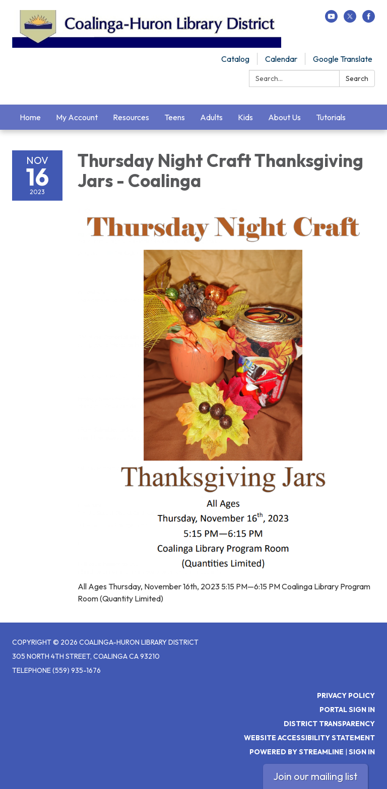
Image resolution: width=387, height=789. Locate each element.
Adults (211, 117)
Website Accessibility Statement (309, 737)
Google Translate (342, 59)
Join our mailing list (315, 776)
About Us (284, 117)
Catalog (235, 59)
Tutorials (331, 117)
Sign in (362, 751)
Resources (131, 117)
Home (30, 117)
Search (357, 78)
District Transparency (329, 723)
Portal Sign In (347, 709)
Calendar (281, 59)
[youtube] (331, 20)
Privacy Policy (346, 695)
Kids (245, 117)
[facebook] (368, 20)
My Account (77, 117)
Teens (174, 117)
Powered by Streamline (296, 751)
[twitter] (350, 20)
